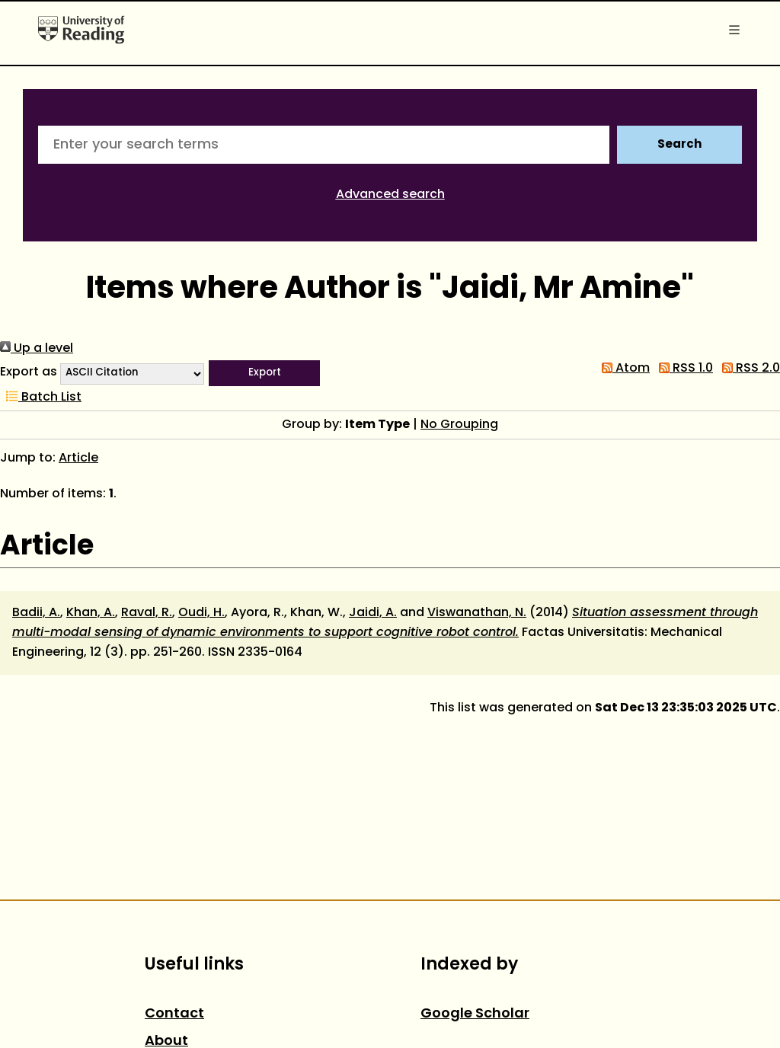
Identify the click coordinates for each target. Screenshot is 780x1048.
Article (78, 458)
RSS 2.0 (748, 369)
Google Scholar (474, 1014)
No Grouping (459, 425)
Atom (623, 369)
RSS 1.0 (683, 369)
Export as (28, 372)
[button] (264, 373)
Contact (174, 1014)
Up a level (36, 349)
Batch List (41, 397)
